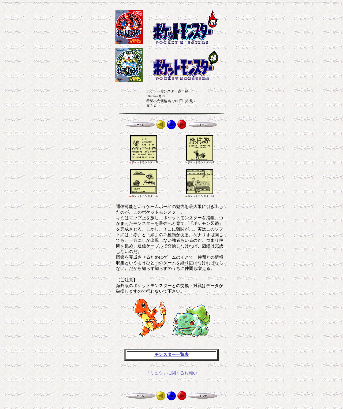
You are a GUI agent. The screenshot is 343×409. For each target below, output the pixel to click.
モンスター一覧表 (171, 354)
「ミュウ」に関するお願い (171, 373)
